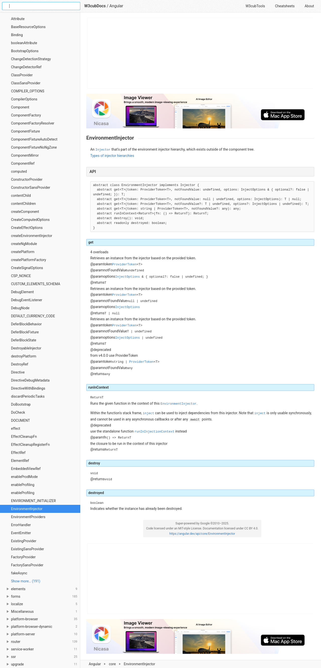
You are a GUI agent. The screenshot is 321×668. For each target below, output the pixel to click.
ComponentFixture (25, 131)
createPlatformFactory (28, 260)
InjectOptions (127, 277)
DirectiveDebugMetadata (30, 380)
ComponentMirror (25, 155)
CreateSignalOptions (27, 268)
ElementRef (20, 461)
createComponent (25, 212)
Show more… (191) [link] (25, 581)
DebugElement (22, 292)
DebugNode (20, 308)
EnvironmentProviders (28, 517)
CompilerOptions (24, 99)
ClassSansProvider (25, 83)
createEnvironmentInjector (31, 236)
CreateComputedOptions (30, 220)
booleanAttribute (24, 43)
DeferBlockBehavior (26, 324)
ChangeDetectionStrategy (31, 59)
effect (15, 429)
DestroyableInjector (26, 348)
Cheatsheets (285, 6)
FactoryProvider (23, 557)
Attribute (18, 19)
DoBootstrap (21, 404)
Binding (17, 35)
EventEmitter (21, 533)
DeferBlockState (23, 340)
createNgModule (24, 244)
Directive (18, 372)
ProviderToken (124, 264)
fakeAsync (19, 573)
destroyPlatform (23, 356)
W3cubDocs (95, 6)
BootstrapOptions (24, 51)
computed (19, 171)
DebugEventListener (26, 300)
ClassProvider (22, 75)
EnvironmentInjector (26, 509)
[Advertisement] (200, 53)
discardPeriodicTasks (28, 396)
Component (20, 107)
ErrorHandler (21, 525)
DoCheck (18, 412)
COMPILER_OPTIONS (27, 91)
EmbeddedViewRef (26, 469)
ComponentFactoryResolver (32, 123)
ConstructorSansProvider (30, 188)
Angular (116, 6)
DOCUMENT (20, 420)
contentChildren (23, 204)
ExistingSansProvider (27, 549)
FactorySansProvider (27, 565)
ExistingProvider (23, 541)
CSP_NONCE (21, 276)
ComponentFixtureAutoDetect (34, 139)
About (309, 6)
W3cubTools (255, 6)
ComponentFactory (26, 115)
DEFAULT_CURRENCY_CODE (33, 316)
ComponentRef (23, 163)
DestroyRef (19, 364)
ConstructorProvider (26, 179)
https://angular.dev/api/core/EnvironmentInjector (202, 533)
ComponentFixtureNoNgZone (34, 147)
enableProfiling (22, 485)
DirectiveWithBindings (28, 388)
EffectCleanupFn (24, 437)
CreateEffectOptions (27, 228)
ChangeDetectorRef (26, 67)
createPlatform (22, 252)
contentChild (21, 196)
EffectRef (18, 453)
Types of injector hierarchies (112, 156)
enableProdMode (24, 477)
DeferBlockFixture (25, 332)
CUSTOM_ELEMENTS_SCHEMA (35, 284)
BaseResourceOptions (28, 27)
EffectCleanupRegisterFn (30, 445)
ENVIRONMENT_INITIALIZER (33, 501)
